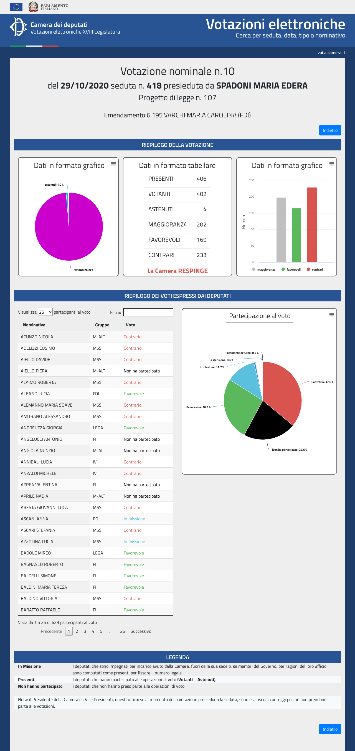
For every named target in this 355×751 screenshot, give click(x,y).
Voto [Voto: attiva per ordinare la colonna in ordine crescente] (130, 324)
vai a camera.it (331, 50)
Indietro (330, 130)
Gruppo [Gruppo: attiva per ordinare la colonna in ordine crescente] (102, 324)
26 (122, 631)
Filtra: (141, 312)
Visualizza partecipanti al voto (54, 312)
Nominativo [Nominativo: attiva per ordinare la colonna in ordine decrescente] (34, 324)
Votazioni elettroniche (275, 23)
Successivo (141, 631)
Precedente (51, 631)
